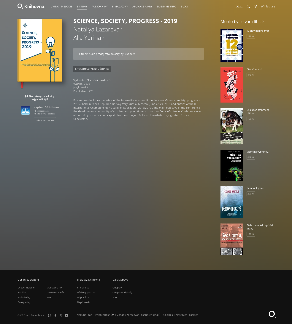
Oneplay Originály (122, 292)
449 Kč (250, 157)
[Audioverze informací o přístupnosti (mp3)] (112, 314)
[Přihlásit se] (267, 6)
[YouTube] (66, 315)
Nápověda (83, 297)
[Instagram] (50, 315)
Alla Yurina (87, 37)
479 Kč (250, 74)
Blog (49, 297)
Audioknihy (24, 297)
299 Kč (250, 193)
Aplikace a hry (55, 287)
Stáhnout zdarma (45, 120)
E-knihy (22, 292)
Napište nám (84, 302)
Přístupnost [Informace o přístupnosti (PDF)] (102, 315)
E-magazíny (24, 302)
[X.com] (61, 315)
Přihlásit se (83, 287)
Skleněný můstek (97, 80)
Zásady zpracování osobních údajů (138, 315)
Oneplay (117, 287)
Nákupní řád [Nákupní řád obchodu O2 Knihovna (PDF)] (84, 315)
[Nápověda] (255, 6)
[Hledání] (248, 6)
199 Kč (250, 118)
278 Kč (250, 36)
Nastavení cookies (187, 315)
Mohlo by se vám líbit (240, 21)
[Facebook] (55, 315)
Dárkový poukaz (86, 292)
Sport (115, 297)
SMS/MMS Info (55, 292)
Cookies (168, 315)
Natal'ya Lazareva (96, 29)
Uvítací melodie (26, 287)
